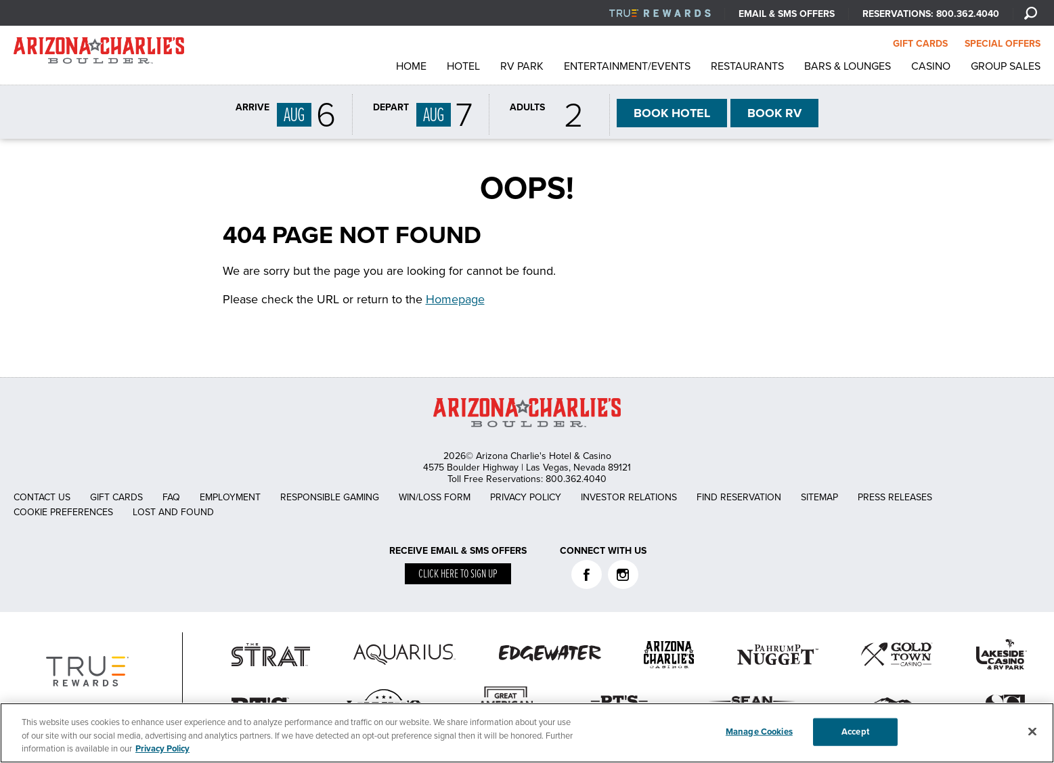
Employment (230, 497)
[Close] (1032, 731)
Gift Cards (116, 497)
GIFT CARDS (920, 43)
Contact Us (42, 497)
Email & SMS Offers (787, 14)
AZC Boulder (99, 53)
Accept (855, 731)
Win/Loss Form (434, 497)
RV (774, 113)
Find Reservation (739, 497)
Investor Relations (629, 497)
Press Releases (895, 497)
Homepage (455, 299)
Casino (930, 66)
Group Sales (1005, 66)
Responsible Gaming (329, 497)
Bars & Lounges (847, 66)
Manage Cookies (759, 731)
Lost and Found (173, 512)
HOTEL (672, 113)
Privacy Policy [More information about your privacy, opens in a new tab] (162, 748)
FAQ (171, 497)
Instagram (623, 574)
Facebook (586, 574)
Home (411, 66)
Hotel (463, 66)
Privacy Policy (525, 497)
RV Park (522, 66)
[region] (527, 733)
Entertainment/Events (627, 66)
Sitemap (819, 497)
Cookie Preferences (63, 512)
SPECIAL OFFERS (1002, 43)
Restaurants (747, 66)
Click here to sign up (458, 574)
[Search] (1030, 13)
